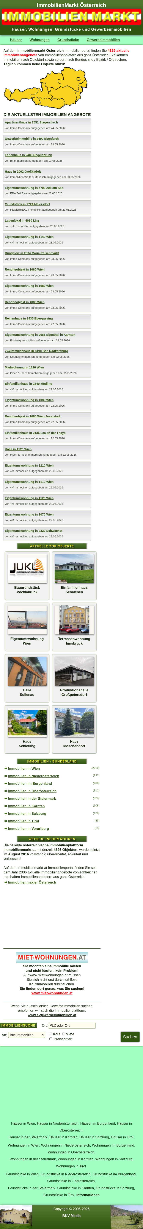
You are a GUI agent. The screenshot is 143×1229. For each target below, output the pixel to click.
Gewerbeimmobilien (64, 1006)
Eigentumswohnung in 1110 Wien (29, 482)
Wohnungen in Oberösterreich (71, 1152)
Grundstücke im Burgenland (114, 1174)
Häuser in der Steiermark (28, 1137)
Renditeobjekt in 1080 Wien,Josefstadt (33, 416)
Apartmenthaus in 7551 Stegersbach (31, 122)
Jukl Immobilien (20, 226)
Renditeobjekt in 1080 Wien (25, 269)
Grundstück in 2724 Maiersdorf (27, 204)
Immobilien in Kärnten (26, 806)
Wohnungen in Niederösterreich (65, 1145)
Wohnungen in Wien (23, 1145)
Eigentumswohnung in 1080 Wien (29, 285)
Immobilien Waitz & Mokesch (28, 177)
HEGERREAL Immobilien (26, 209)
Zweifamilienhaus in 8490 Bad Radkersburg (36, 351)
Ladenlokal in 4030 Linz (22, 220)
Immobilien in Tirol (23, 821)
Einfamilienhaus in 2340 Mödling (28, 383)
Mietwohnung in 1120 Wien (24, 367)
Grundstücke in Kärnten (75, 1188)
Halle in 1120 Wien (18, 449)
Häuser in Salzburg (94, 1137)
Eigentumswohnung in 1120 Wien (29, 498)
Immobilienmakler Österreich (32, 882)
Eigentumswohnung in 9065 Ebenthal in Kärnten (40, 334)
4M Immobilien (19, 242)
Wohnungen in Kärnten (75, 1159)
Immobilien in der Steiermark (32, 798)
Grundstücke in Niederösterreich (66, 1174)
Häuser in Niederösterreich (57, 1123)
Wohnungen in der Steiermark (33, 1159)
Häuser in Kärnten (63, 1137)
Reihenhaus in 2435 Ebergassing (29, 318)
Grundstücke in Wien (22, 1174)
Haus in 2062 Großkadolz (23, 171)
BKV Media (71, 1216)
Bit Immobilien (19, 160)
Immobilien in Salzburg (27, 813)
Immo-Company (20, 128)
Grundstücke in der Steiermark (31, 1188)
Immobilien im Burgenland (30, 783)
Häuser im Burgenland (97, 1123)
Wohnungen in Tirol (71, 1166)
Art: (4, 1035)
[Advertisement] (52, 917)
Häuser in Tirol (122, 1137)
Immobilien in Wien (24, 768)
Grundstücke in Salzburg (115, 1188)
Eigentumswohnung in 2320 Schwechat (33, 530)
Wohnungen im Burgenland (113, 1145)
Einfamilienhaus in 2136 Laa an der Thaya (35, 433)
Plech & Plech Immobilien (26, 373)
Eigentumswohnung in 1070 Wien (29, 514)
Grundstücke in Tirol (58, 1195)
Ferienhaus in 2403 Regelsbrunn (28, 155)
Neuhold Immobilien (23, 356)
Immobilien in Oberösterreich (32, 791)
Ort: (45, 1025)
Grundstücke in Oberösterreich (71, 1181)
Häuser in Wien (23, 1123)
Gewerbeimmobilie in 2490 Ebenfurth (32, 138)
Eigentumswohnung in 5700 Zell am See (34, 188)
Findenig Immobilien (23, 340)
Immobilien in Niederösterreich (33, 776)
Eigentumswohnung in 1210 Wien (29, 465)
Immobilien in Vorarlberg (28, 828)
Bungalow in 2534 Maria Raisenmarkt (32, 253)
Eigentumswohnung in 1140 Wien (29, 237)
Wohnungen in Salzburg (113, 1159)
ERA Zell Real (19, 193)
